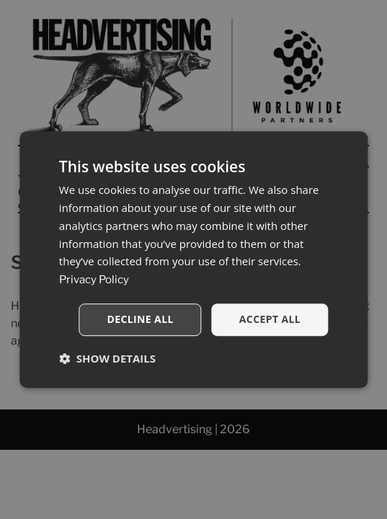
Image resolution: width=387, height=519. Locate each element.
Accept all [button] (270, 319)
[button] (107, 358)
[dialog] (193, 259)
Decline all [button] (140, 319)
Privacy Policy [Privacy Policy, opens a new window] (94, 279)
